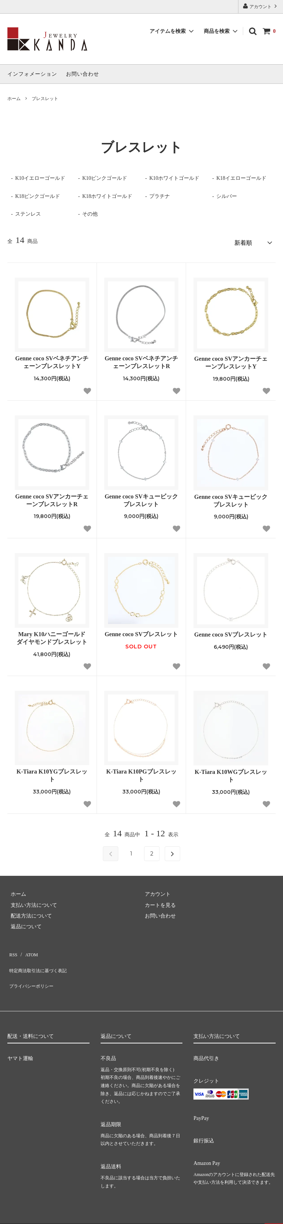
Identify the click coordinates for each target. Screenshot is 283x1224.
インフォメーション (32, 74)
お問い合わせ (82, 74)
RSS (12, 949)
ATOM (27, 949)
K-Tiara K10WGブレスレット (231, 773)
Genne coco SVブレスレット (141, 631)
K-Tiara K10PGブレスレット (141, 773)
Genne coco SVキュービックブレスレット (141, 497)
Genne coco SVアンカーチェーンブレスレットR (51, 497)
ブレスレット (45, 98)
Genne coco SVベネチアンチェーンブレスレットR (141, 360)
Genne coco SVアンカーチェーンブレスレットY (231, 360)
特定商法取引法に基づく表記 (40, 960)
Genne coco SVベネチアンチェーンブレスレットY (51, 360)
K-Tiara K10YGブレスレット (52, 773)
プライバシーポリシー (33, 971)
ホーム (14, 98)
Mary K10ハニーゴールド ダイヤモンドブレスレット (53, 635)
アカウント (260, 6)
